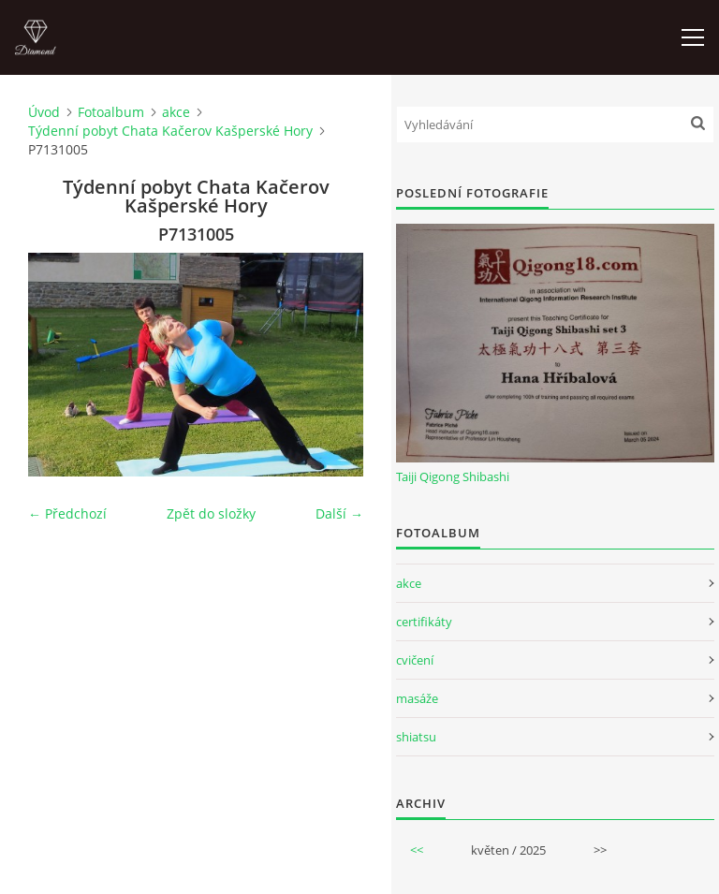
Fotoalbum (111, 112)
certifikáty (424, 621)
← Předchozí (67, 513)
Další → (339, 513)
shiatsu (416, 736)
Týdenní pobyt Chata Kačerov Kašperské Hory (170, 130)
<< (416, 850)
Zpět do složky (211, 513)
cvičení (414, 660)
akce (176, 112)
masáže (417, 698)
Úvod (44, 112)
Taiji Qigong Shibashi (452, 476)
